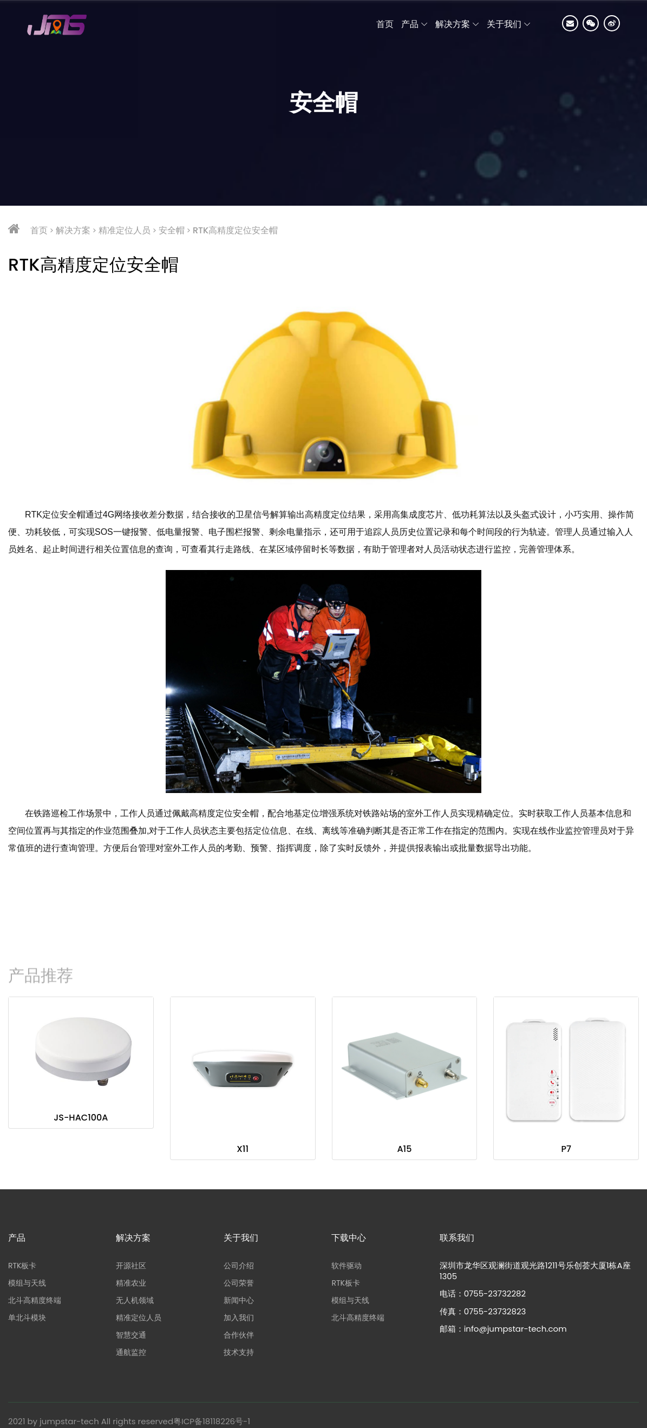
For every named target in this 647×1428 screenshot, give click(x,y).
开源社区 (131, 1265)
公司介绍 (239, 1265)
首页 (39, 230)
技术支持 (239, 1352)
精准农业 (131, 1283)
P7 (566, 1149)
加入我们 (239, 1317)
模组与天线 (27, 1283)
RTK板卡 (22, 1265)
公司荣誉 (239, 1283)
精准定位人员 (125, 230)
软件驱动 (346, 1265)
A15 (404, 1149)
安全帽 (172, 230)
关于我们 (504, 24)
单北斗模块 (27, 1317)
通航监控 (131, 1352)
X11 (243, 1149)
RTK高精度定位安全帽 (235, 230)
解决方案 (452, 24)
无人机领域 (135, 1300)
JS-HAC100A (81, 1117)
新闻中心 (239, 1300)
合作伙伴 (239, 1334)
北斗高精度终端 (34, 1300)
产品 (410, 24)
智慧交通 (131, 1334)
